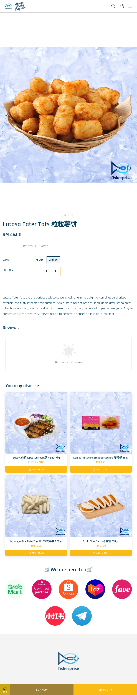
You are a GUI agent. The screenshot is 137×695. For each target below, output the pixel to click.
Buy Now (42, 690)
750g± (39, 260)
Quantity (8, 270)
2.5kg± (53, 260)
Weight (7, 260)
